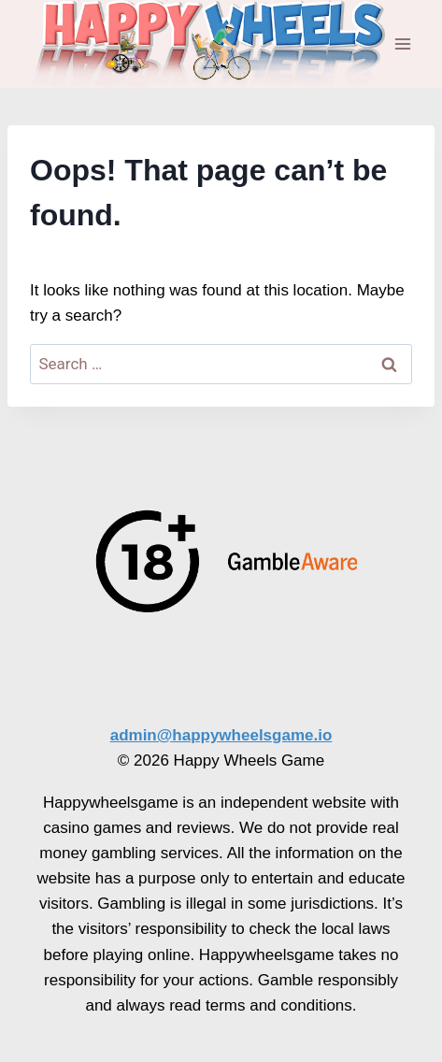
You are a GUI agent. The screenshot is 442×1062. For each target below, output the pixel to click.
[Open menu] (402, 43)
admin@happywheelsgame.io (221, 735)
